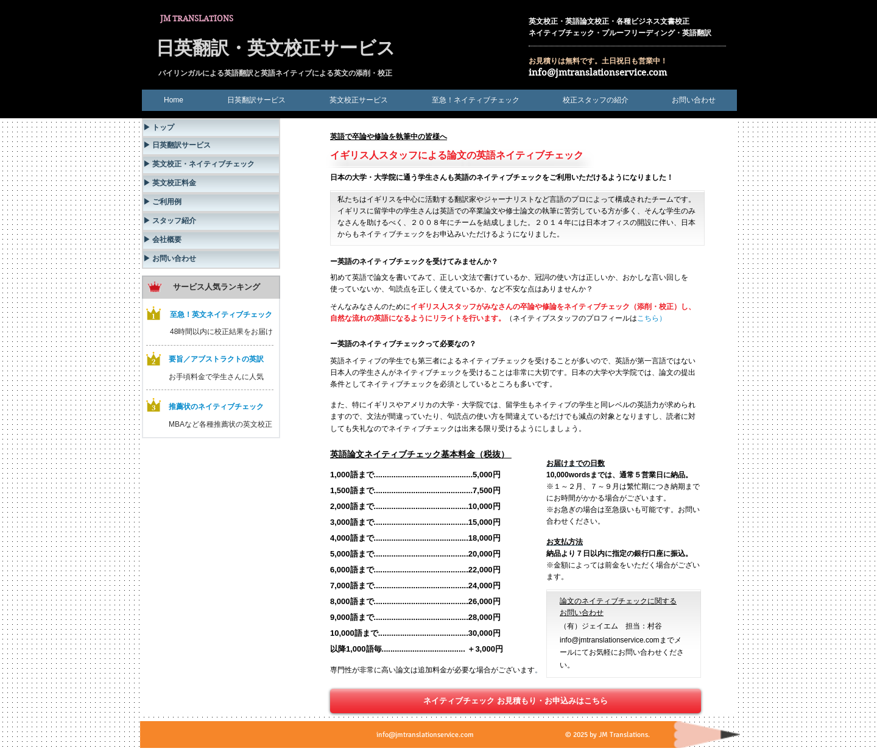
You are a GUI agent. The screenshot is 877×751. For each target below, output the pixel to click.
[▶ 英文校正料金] (211, 183)
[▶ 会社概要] (211, 240)
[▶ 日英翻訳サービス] (211, 146)
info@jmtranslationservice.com (598, 72)
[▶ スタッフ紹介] (211, 221)
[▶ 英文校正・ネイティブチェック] (211, 164)
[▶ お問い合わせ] (211, 259)
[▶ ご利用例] (211, 202)
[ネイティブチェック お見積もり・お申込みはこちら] (515, 701)
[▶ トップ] (211, 127)
